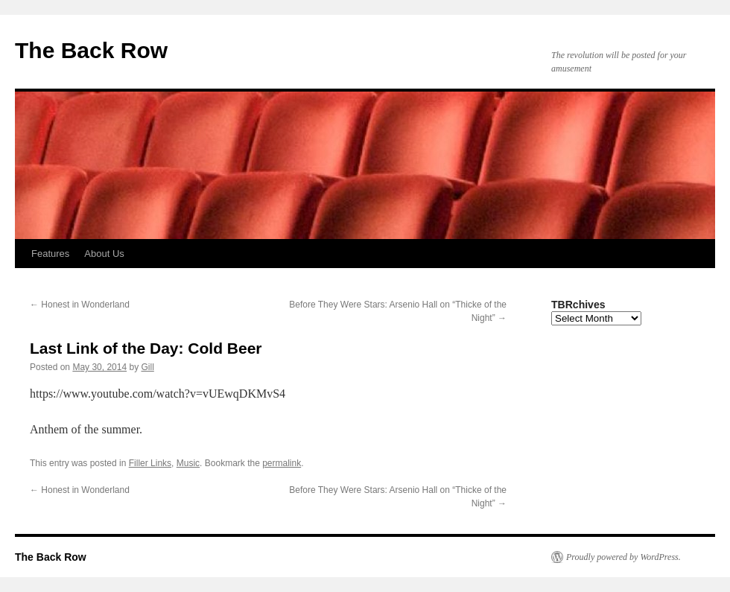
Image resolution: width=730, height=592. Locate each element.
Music (188, 463)
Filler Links (150, 463)
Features (50, 253)
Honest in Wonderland (80, 304)
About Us (104, 253)
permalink (281, 463)
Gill (147, 367)
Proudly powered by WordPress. (623, 557)
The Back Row (91, 50)
